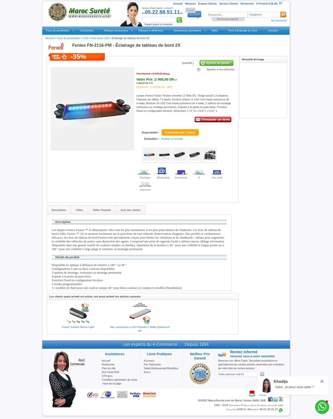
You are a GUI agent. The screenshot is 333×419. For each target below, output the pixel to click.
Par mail (217, 177)
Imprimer (145, 189)
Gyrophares (87, 30)
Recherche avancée (227, 19)
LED (85, 38)
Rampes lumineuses (116, 30)
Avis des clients (131, 210)
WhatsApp (163, 177)
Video (79, 210)
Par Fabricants (152, 364)
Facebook (181, 177)
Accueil (50, 38)
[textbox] (228, 14)
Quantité (187, 62)
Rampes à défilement (151, 30)
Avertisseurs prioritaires (187, 30)
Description (59, 210)
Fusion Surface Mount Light (78, 327)
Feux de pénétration (58, 30)
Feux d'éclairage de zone (243, 30)
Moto (214, 30)
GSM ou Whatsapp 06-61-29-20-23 (257, 409)
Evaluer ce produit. (173, 138)
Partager (145, 177)
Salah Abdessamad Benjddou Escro (161, 370)
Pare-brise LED (100, 38)
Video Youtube (102, 210)
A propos (273, 30)
